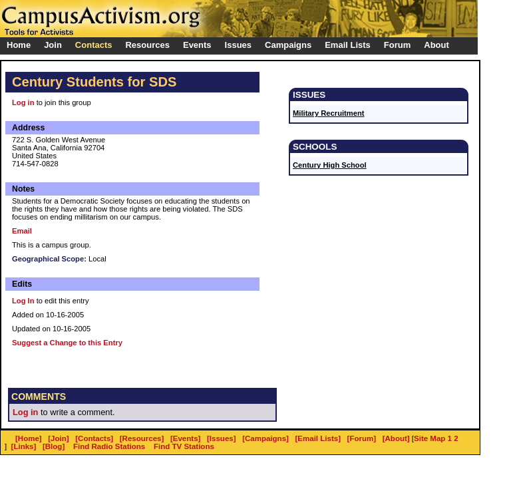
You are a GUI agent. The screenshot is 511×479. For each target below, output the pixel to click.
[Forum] (362, 438)
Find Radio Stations (109, 446)
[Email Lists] (318, 438)
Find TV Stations (184, 446)
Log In (23, 301)
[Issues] (221, 438)
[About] (396, 438)
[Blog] (54, 446)
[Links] (24, 446)
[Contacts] (94, 438)
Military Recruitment (329, 113)
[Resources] (142, 438)
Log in (23, 102)
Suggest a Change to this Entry (67, 343)
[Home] (28, 438)
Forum (397, 45)
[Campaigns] (265, 438)
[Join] (58, 438)
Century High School (330, 165)
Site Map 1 (433, 438)
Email (22, 231)
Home (19, 45)
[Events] (185, 438)
